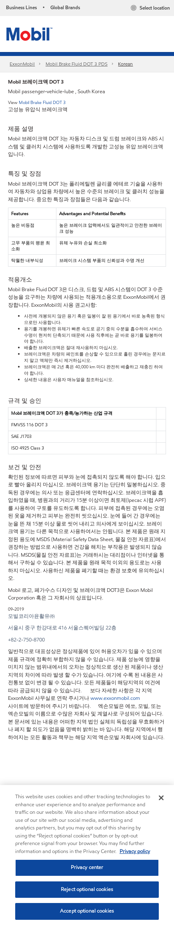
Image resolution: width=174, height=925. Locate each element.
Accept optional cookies (87, 911)
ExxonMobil (22, 63)
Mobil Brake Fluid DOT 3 (42, 102)
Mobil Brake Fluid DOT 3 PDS (77, 63)
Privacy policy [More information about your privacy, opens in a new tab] (135, 851)
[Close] (161, 798)
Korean (125, 63)
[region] (87, 855)
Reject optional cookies (87, 889)
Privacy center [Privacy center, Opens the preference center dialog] (87, 867)
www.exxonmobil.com (115, 698)
